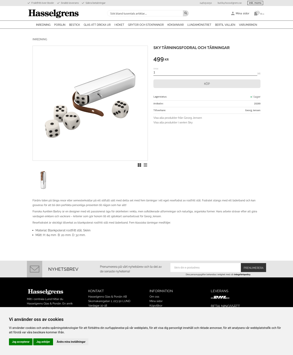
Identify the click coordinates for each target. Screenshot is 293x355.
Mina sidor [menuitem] (242, 13)
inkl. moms (255, 2)
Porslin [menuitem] (59, 24)
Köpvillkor (155, 305)
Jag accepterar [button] (21, 341)
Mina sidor (156, 301)
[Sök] (186, 13)
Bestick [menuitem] (74, 24)
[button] (139, 165)
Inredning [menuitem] (43, 24)
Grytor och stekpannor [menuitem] (146, 24)
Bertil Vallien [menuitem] (225, 24)
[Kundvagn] (258, 13)
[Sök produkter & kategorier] (144, 13)
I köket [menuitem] (119, 24)
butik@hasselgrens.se (230, 3)
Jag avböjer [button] (43, 341)
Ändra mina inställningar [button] (71, 341)
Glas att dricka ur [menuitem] (97, 24)
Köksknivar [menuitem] (175, 24)
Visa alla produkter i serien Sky (173, 122)
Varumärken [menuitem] (248, 24)
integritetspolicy (242, 274)
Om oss (154, 296)
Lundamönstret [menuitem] (199, 24)
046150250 (206, 3)
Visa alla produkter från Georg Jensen (177, 118)
